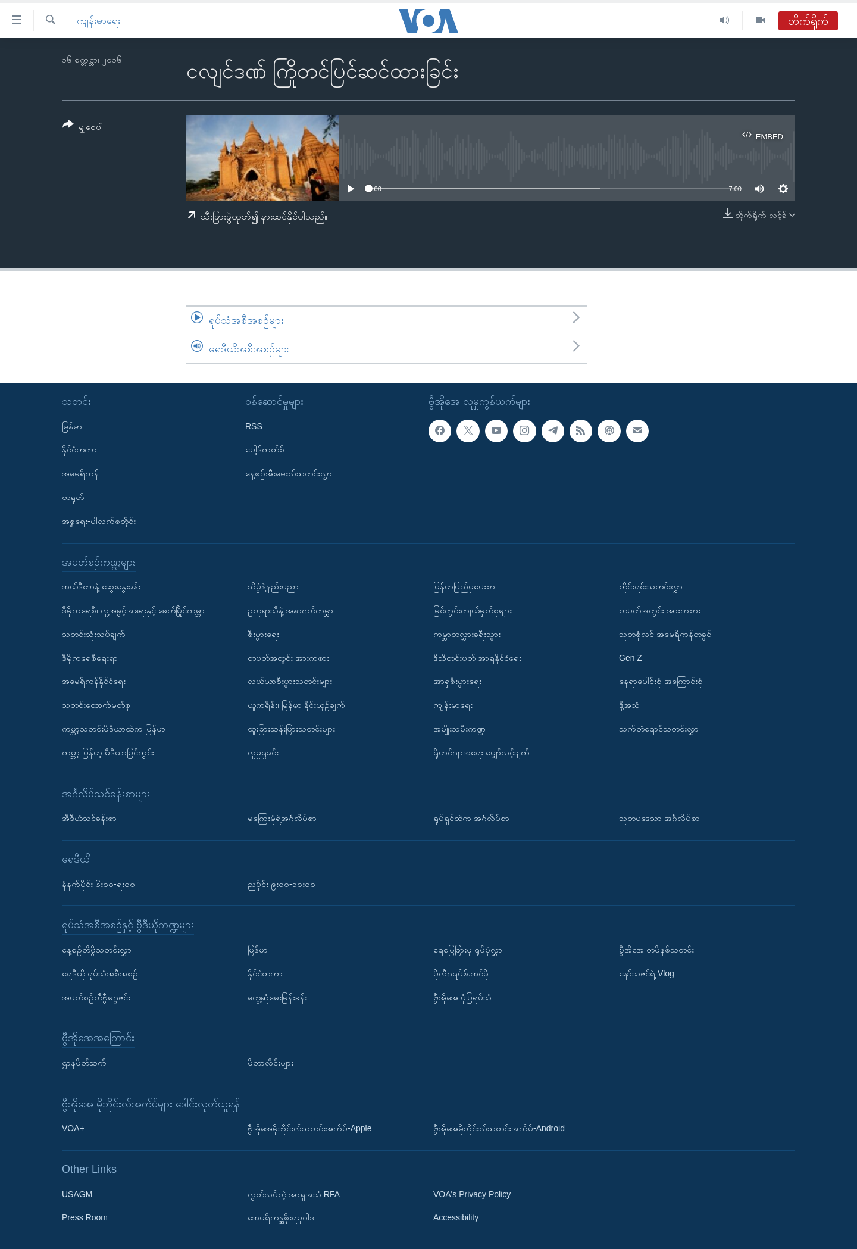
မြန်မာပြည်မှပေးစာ (464, 586)
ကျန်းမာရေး (98, 20)
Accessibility (455, 1217)
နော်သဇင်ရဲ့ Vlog (646, 973)
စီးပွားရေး (263, 633)
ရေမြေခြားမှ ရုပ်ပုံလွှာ (467, 949)
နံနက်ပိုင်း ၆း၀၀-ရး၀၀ (98, 883)
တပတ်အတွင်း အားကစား (288, 657)
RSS (253, 425)
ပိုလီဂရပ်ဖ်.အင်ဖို (461, 973)
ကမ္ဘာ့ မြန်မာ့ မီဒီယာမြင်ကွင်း (108, 752)
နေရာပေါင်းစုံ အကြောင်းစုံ (661, 681)
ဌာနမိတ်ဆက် (84, 1062)
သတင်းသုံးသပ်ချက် (94, 633)
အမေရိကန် (80, 473)
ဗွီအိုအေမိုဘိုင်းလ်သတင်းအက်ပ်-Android (499, 1128)
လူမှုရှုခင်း (263, 752)
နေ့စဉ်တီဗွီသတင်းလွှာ (97, 949)
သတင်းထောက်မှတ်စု (96, 705)
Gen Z (630, 657)
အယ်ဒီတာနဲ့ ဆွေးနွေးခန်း (101, 586)
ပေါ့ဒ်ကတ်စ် (264, 449)
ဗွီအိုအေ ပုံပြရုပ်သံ (462, 996)
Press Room (85, 1217)
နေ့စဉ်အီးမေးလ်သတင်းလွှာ (288, 473)
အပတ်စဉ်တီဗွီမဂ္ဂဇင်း (96, 996)
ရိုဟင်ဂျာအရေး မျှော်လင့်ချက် (481, 752)
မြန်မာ (72, 425)
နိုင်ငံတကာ (79, 449)
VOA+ (73, 1128)
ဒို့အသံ (629, 705)
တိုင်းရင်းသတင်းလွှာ (651, 586)
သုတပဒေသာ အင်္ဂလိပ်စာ (659, 818)
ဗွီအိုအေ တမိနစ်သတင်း (656, 949)
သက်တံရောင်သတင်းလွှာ (659, 728)
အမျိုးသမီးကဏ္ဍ (459, 728)
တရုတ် (73, 497)
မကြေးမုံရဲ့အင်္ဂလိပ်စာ (282, 818)
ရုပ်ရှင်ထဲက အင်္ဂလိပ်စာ (471, 818)
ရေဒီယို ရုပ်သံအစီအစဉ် (100, 973)
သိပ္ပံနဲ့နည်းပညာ (273, 586)
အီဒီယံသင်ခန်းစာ (89, 818)
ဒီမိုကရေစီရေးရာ (90, 657)
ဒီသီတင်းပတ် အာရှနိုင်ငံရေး (477, 657)
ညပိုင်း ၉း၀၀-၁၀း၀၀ (281, 883)
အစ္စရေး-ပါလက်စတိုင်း (99, 520)
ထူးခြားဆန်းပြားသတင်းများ (291, 728)
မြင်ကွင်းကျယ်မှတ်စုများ (472, 610)
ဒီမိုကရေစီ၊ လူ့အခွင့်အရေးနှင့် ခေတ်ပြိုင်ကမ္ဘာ (133, 610)
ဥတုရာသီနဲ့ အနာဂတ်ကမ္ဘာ (290, 610)
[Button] (82, 127)
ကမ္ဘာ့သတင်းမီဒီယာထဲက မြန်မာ (113, 728)
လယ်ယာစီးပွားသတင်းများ (290, 681)
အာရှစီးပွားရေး (457, 681)
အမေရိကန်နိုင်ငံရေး (94, 681)
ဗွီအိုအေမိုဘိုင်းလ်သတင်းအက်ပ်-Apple (309, 1128)
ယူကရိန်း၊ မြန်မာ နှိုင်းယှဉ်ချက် (296, 705)
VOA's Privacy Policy (472, 1193)
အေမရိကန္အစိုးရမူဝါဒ (281, 1217)
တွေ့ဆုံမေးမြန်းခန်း (277, 996)
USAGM (77, 1193)
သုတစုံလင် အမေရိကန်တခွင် (665, 633)
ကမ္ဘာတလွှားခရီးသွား (467, 633)
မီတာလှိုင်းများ (270, 1062)
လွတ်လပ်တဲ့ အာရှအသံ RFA (294, 1193)
